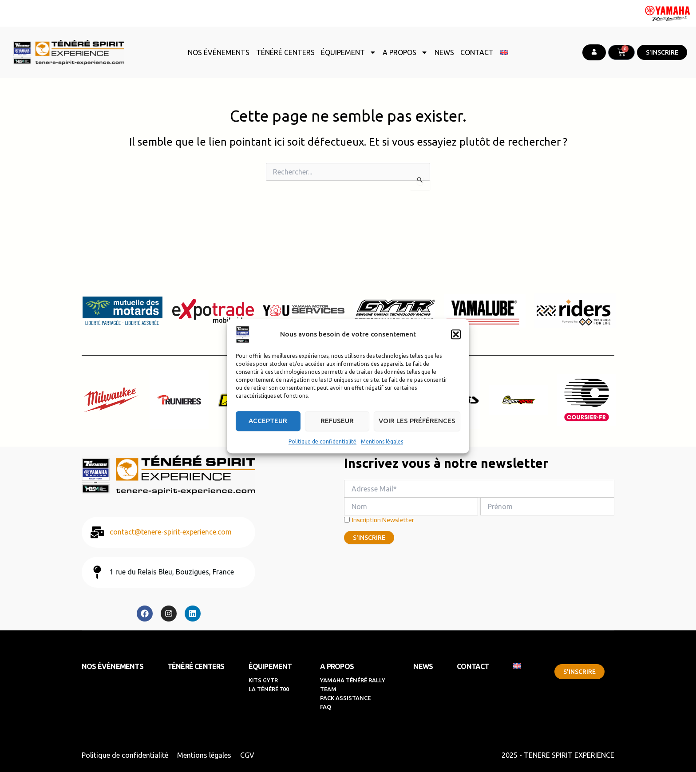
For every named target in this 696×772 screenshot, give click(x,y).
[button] (455, 334)
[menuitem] (504, 52)
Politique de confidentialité (322, 441)
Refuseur (337, 420)
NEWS (444, 52)
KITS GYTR (263, 680)
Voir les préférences (417, 420)
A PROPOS (405, 52)
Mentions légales (382, 441)
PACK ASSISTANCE (345, 698)
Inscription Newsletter (379, 519)
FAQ (325, 707)
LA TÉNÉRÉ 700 (269, 689)
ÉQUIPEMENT (348, 52)
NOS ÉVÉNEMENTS (218, 52)
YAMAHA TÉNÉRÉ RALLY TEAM (353, 684)
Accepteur (268, 420)
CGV (247, 755)
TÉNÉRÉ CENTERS (285, 52)
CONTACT (477, 52)
